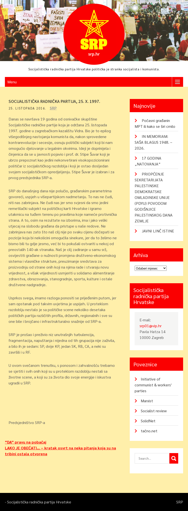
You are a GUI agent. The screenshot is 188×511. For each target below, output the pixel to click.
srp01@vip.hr (151, 325)
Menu (12, 81)
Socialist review (154, 410)
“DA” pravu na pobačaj (25, 442)
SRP (53, 107)
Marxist (147, 400)
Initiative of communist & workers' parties (153, 384)
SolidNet (148, 420)
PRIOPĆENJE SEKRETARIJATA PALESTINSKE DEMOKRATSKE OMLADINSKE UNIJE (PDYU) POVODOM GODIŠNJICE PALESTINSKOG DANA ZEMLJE (154, 197)
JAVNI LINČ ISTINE (158, 230)
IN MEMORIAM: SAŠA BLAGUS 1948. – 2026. (153, 142)
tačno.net (149, 430)
